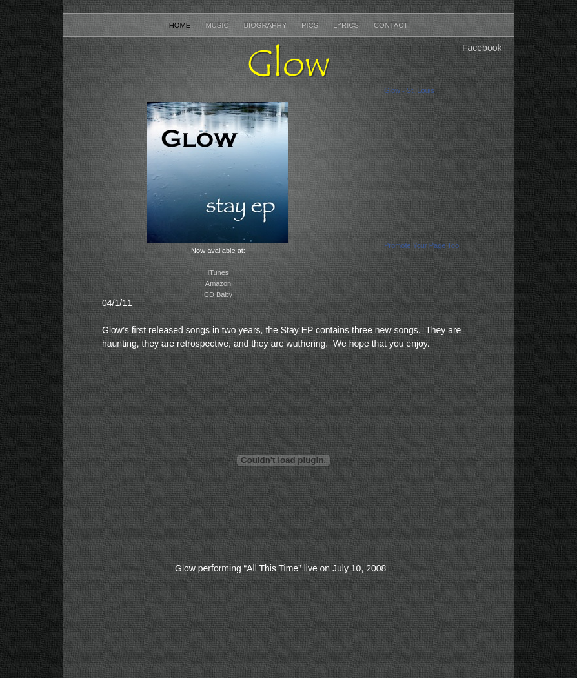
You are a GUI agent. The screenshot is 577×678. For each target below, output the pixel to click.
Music (217, 25)
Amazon (218, 283)
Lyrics (347, 25)
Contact (391, 25)
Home (181, 25)
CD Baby (218, 294)
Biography (266, 25)
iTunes (218, 272)
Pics (310, 25)
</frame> (283, 460)
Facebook (481, 48)
